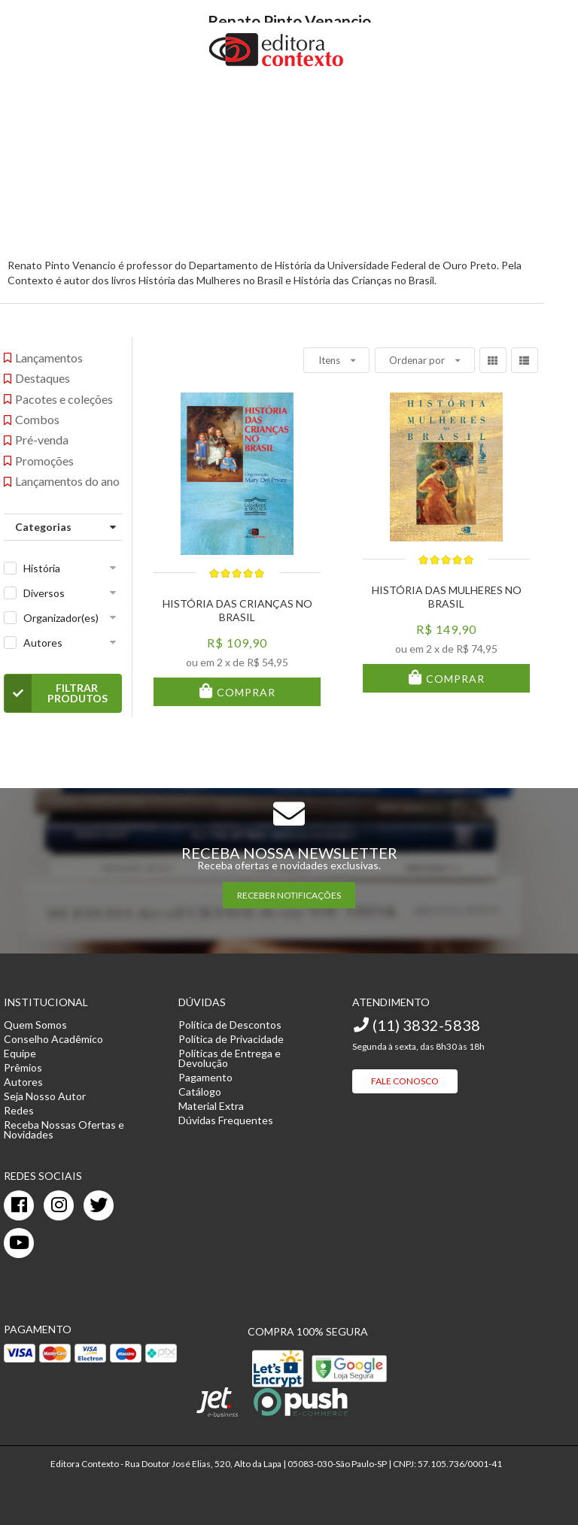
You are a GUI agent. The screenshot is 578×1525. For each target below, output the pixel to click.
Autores (42, 642)
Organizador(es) (61, 617)
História (41, 568)
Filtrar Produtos (56, 693)
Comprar (244, 692)
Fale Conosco (405, 1081)
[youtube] (19, 1243)
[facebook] (19, 1205)
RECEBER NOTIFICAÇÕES (289, 895)
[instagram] (59, 1205)
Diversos (44, 593)
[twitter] (99, 1205)
